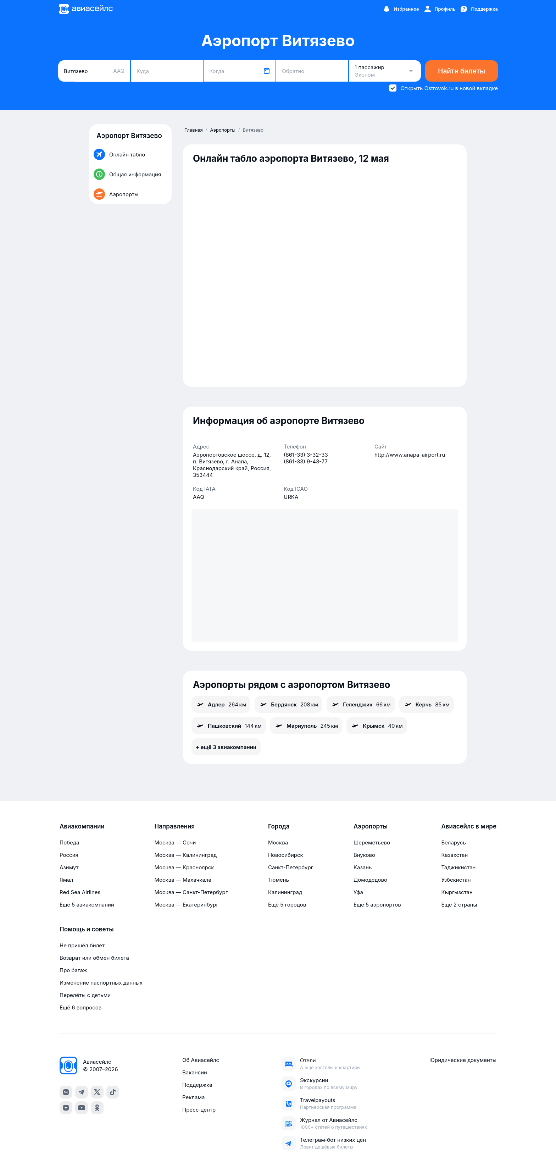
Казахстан (454, 855)
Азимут (69, 867)
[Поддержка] (479, 9)
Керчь (427, 704)
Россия (69, 855)
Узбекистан (456, 879)
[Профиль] (439, 9)
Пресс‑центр (199, 1109)
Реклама (193, 1097)
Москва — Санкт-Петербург (191, 892)
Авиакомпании (82, 826)
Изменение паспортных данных (101, 982)
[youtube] (81, 1107)
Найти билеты (461, 71)
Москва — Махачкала (182, 879)
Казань (363, 867)
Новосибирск (285, 855)
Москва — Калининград (185, 855)
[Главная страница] (85, 9)
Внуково (364, 855)
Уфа (358, 892)
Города (279, 826)
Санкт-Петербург (290, 867)
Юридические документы (462, 1060)
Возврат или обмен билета (94, 957)
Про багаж (73, 970)
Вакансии (194, 1072)
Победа (69, 842)
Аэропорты (371, 826)
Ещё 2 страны (459, 904)
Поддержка (197, 1084)
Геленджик (360, 704)
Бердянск (288, 704)
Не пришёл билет (82, 945)
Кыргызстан (457, 892)
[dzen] (66, 1107)
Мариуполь (306, 725)
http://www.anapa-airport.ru (409, 454)
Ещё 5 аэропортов (377, 904)
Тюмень (278, 879)
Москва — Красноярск (184, 867)
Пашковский (229, 725)
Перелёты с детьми (85, 995)
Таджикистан (458, 867)
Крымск (376, 725)
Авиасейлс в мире (468, 826)
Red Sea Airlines (80, 892)
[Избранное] (400, 9)
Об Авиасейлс (200, 1060)
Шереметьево (372, 842)
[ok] (97, 1107)
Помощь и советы (86, 929)
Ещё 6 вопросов (80, 1007)
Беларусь (453, 842)
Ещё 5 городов (287, 904)
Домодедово (370, 879)
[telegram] (81, 1092)
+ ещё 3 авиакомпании (226, 747)
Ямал (66, 879)
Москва (278, 842)
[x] (97, 1092)
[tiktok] (113, 1092)
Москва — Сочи (175, 842)
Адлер (221, 704)
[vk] (66, 1092)
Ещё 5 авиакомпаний (87, 904)
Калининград (285, 892)
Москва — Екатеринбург (186, 904)
